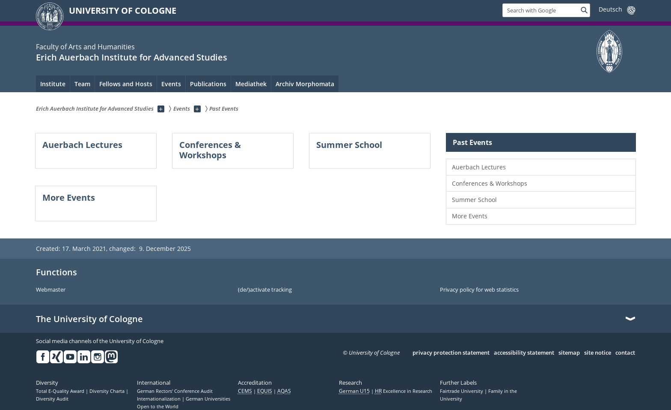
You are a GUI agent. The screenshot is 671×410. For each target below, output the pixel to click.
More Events (469, 216)
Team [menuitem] (82, 84)
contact (625, 353)
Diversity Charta (107, 391)
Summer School (474, 200)
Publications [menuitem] (208, 84)
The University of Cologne (89, 319)
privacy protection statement (451, 353)
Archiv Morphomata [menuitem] (305, 84)
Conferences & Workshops (489, 183)
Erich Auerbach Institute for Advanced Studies (131, 57)
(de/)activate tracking (265, 289)
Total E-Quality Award (61, 391)
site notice (597, 353)
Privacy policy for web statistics (479, 289)
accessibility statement (524, 353)
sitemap (569, 353)
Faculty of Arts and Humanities (85, 46)
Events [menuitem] (171, 84)
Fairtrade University (462, 391)
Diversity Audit (52, 399)
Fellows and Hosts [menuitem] (125, 84)
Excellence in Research (403, 391)
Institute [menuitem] (52, 84)
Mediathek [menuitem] (251, 84)
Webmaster (50, 289)
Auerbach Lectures (479, 167)
